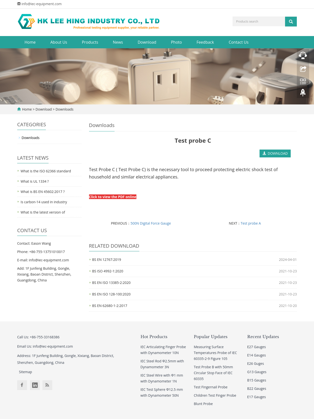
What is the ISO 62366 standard (46, 171)
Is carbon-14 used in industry (44, 202)
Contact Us (239, 42)
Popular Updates (210, 336)
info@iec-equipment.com (42, 3)
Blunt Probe (203, 403)
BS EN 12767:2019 (106, 259)
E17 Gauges (256, 396)
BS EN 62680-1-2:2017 (109, 305)
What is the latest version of (43, 212)
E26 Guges (255, 363)
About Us (58, 42)
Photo (176, 42)
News (118, 42)
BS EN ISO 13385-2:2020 (111, 282)
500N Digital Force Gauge (151, 223)
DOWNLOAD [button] (275, 153)
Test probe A (251, 223)
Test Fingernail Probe (210, 387)
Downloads (64, 109)
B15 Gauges (256, 380)
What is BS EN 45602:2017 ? (43, 191)
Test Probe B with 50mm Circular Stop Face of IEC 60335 (213, 373)
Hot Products (154, 336)
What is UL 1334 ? (35, 181)
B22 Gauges (256, 388)
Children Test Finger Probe (215, 395)
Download (147, 42)
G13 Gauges (257, 371)
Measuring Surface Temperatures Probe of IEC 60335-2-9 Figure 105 (215, 352)
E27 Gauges (256, 346)
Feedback (205, 42)
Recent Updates (263, 336)
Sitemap (25, 371)
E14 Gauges (256, 355)
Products (90, 42)
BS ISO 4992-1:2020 (107, 271)
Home (30, 42)
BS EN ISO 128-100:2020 (111, 294)
